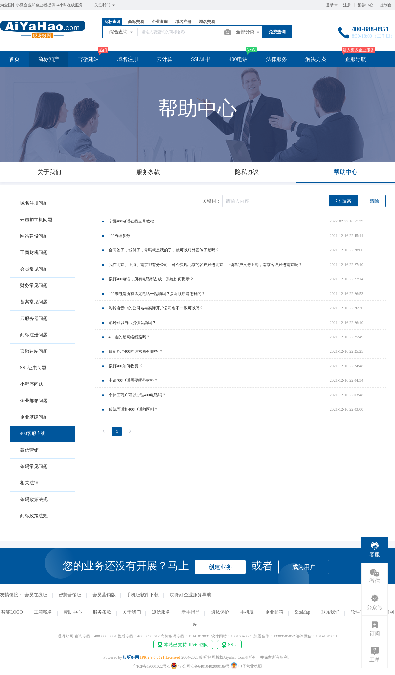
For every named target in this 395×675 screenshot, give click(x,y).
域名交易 (207, 21)
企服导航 (355, 59)
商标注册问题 (34, 334)
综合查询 (121, 32)
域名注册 (183, 21)
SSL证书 (201, 59)
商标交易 (136, 21)
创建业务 (220, 567)
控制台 (386, 5)
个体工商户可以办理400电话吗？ (137, 395)
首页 (14, 59)
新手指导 (190, 612)
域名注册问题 (34, 203)
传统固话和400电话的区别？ (133, 409)
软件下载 (360, 612)
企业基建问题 (34, 417)
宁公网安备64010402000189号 (201, 666)
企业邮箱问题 (34, 400)
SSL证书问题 (33, 367)
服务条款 (102, 612)
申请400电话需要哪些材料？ (133, 380)
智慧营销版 (69, 594)
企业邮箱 (274, 612)
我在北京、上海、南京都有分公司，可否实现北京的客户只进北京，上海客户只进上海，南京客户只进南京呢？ (205, 264)
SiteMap (302, 612)
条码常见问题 (34, 466)
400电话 (238, 59)
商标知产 (48, 59)
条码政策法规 (34, 499)
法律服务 (276, 59)
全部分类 (248, 32)
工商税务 (43, 612)
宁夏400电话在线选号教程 (131, 221)
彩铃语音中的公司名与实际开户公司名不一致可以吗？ (156, 308)
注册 (347, 5)
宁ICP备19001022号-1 (151, 666)
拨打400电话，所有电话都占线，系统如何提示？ (151, 279)
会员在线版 (35, 594)
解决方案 (316, 59)
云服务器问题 (34, 318)
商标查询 (112, 21)
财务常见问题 (34, 285)
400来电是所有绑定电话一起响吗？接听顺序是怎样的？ (157, 293)
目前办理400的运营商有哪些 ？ (136, 351)
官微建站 (88, 59)
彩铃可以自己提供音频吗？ (132, 322)
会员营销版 (104, 594)
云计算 (164, 59)
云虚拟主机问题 (36, 219)
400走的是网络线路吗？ (129, 337)
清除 (374, 201)
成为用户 (304, 567)
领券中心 (365, 5)
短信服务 (161, 612)
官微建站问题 (34, 351)
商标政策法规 (34, 515)
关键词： (211, 201)
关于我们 (131, 612)
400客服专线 (32, 433)
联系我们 (330, 612)
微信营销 (29, 450)
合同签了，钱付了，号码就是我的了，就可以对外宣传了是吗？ (164, 250)
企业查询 (160, 21)
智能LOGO (12, 612)
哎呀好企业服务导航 (190, 594)
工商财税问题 (34, 252)
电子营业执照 (246, 666)
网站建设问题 (34, 236)
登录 (330, 5)
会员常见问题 (34, 269)
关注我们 (105, 5)
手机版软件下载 (142, 594)
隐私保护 (220, 612)
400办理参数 (119, 235)
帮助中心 (73, 612)
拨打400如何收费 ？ (126, 366)
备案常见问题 (34, 301)
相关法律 (29, 482)
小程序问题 (31, 384)
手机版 (247, 612)
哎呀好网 (131, 657)
